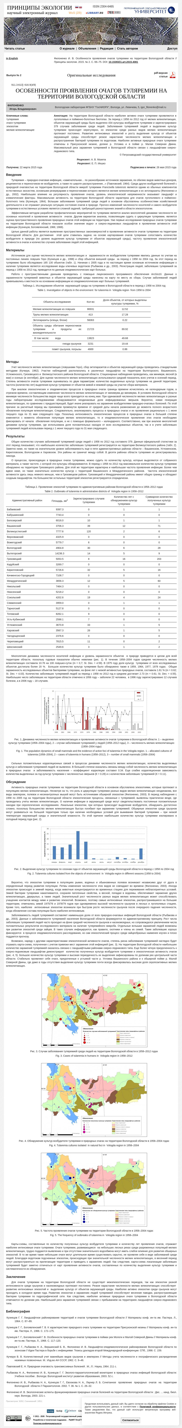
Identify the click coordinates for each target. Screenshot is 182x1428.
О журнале (67, 48)
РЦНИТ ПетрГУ (75, 1420)
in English (12, 58)
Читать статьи (15, 48)
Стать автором (127, 48)
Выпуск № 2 (13, 75)
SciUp (59, 1411)
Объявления (87, 48)
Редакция (106, 48)
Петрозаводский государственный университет (67, 1416)
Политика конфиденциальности (47, 1423)
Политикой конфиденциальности (158, 1406)
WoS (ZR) (75, 12)
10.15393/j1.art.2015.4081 (123, 62)
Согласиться (130, 1420)
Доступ (172, 48)
